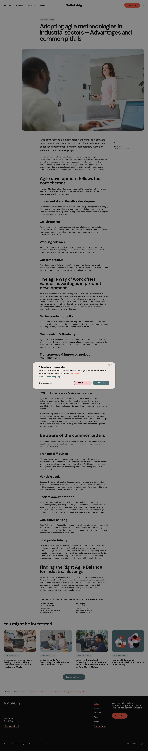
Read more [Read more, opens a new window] (75, 373)
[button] (74, 377)
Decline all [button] (82, 383)
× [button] (112, 365)
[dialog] (74, 375)
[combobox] (109, 365)
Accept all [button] (101, 383)
